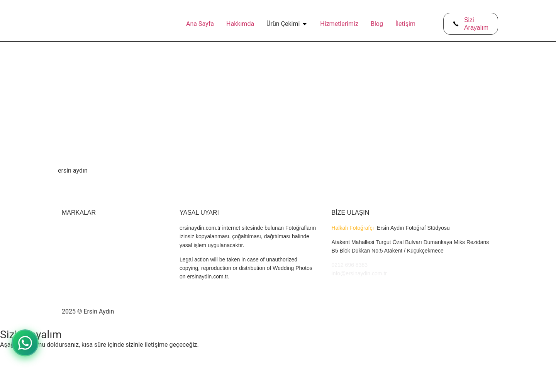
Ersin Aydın (98, 311)
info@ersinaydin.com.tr (359, 273)
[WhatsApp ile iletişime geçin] (25, 342)
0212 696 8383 (350, 265)
